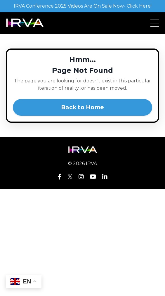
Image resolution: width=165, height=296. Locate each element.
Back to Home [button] (82, 107)
